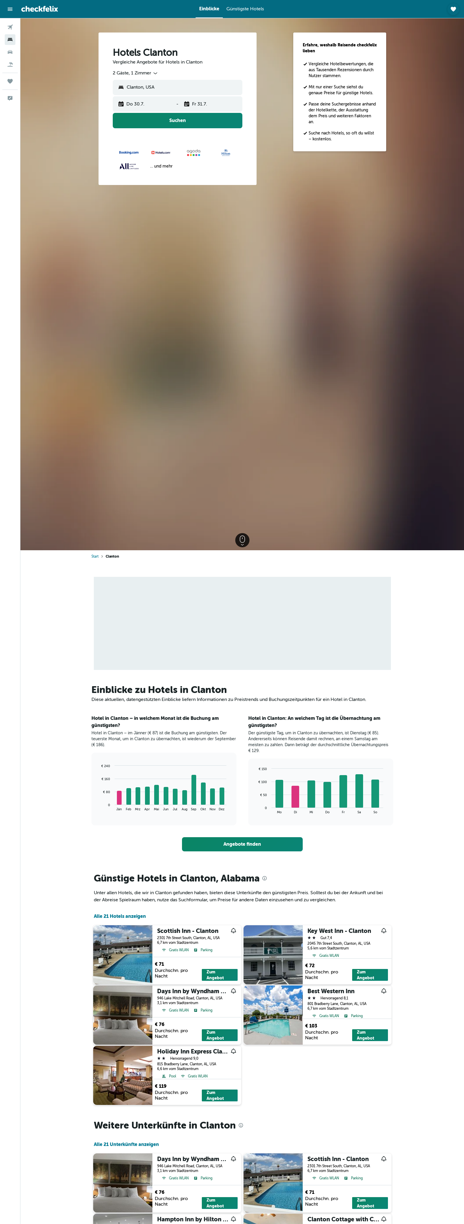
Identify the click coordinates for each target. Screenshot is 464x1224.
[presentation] (264, 878)
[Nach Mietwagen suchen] (10, 52)
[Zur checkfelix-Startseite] (39, 9)
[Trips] (10, 81)
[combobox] (135, 73)
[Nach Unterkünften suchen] (10, 40)
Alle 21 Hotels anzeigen (120, 916)
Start (95, 556)
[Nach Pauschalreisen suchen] (10, 64)
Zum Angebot (215, 975)
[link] (242, 844)
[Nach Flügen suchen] (10, 27)
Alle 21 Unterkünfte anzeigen (126, 1144)
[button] (10, 9)
